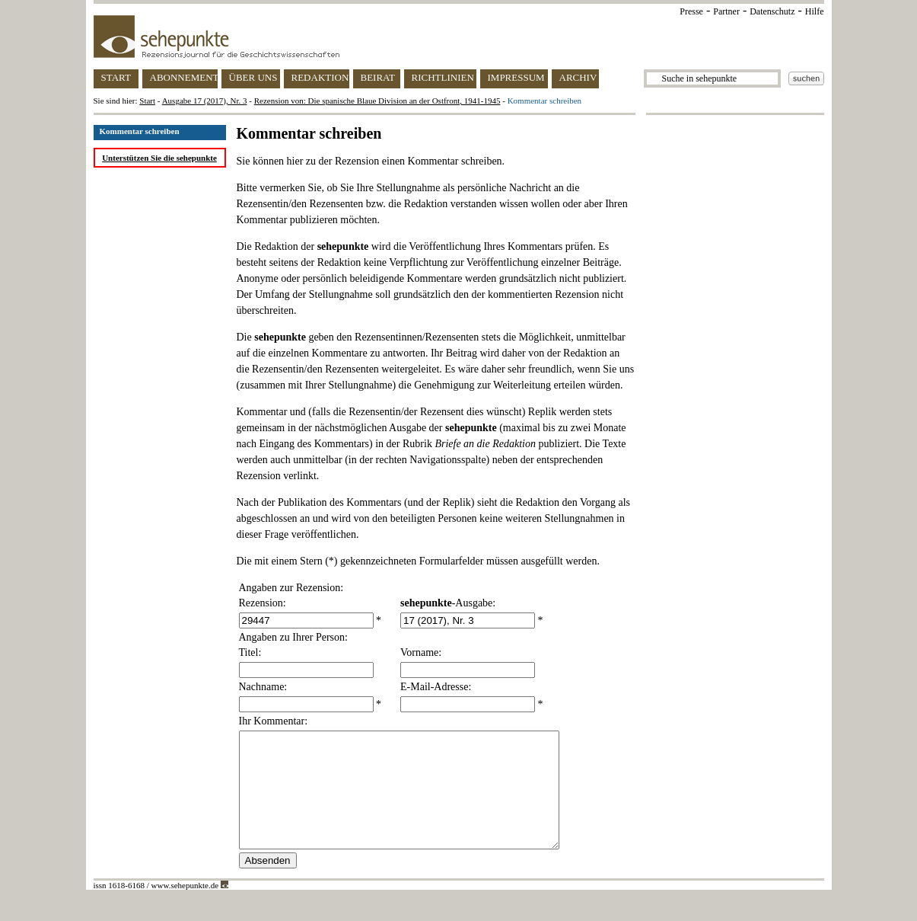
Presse (691, 11)
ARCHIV (578, 77)
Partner (726, 11)
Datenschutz (772, 11)
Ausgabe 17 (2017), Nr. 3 (204, 100)
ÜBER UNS (253, 77)
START (116, 77)
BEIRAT (378, 77)
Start (147, 100)
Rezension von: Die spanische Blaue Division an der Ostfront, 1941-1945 (377, 100)
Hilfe (814, 11)
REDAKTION (320, 77)
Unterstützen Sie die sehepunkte (159, 157)
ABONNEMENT (184, 77)
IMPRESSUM (516, 77)
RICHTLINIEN (443, 77)
